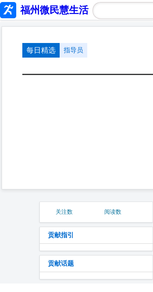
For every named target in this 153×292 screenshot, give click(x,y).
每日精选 (41, 50)
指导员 (73, 50)
